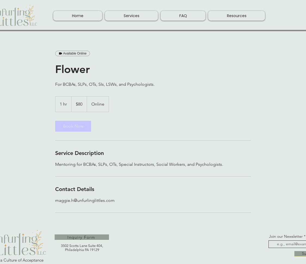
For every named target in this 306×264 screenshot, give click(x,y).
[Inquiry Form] (82, 237)
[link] (73, 126)
